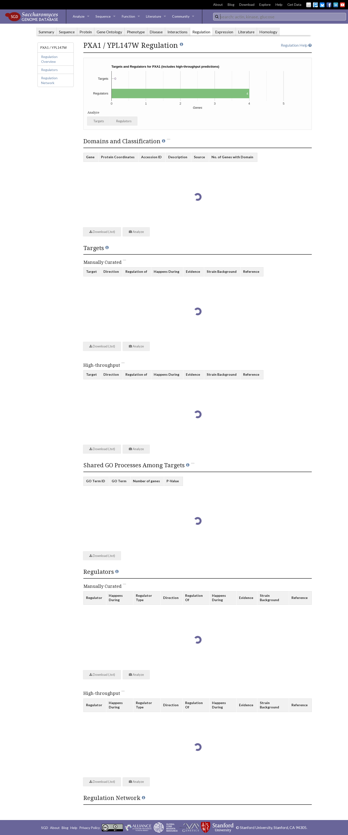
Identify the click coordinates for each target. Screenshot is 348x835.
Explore (265, 4)
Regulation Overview (49, 59)
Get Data (294, 4)
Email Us (308, 4)
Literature (153, 16)
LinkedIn (335, 4)
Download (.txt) (102, 232)
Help (279, 4)
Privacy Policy (89, 828)
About (218, 4)
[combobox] (279, 17)
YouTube (342, 4)
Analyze (79, 16)
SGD (44, 828)
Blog (231, 4)
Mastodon (315, 4)
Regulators (49, 70)
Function (128, 16)
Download (246, 4)
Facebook (328, 4)
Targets (98, 121)
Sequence (103, 16)
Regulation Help (296, 45)
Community (180, 16)
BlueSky (322, 4)
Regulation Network (49, 80)
